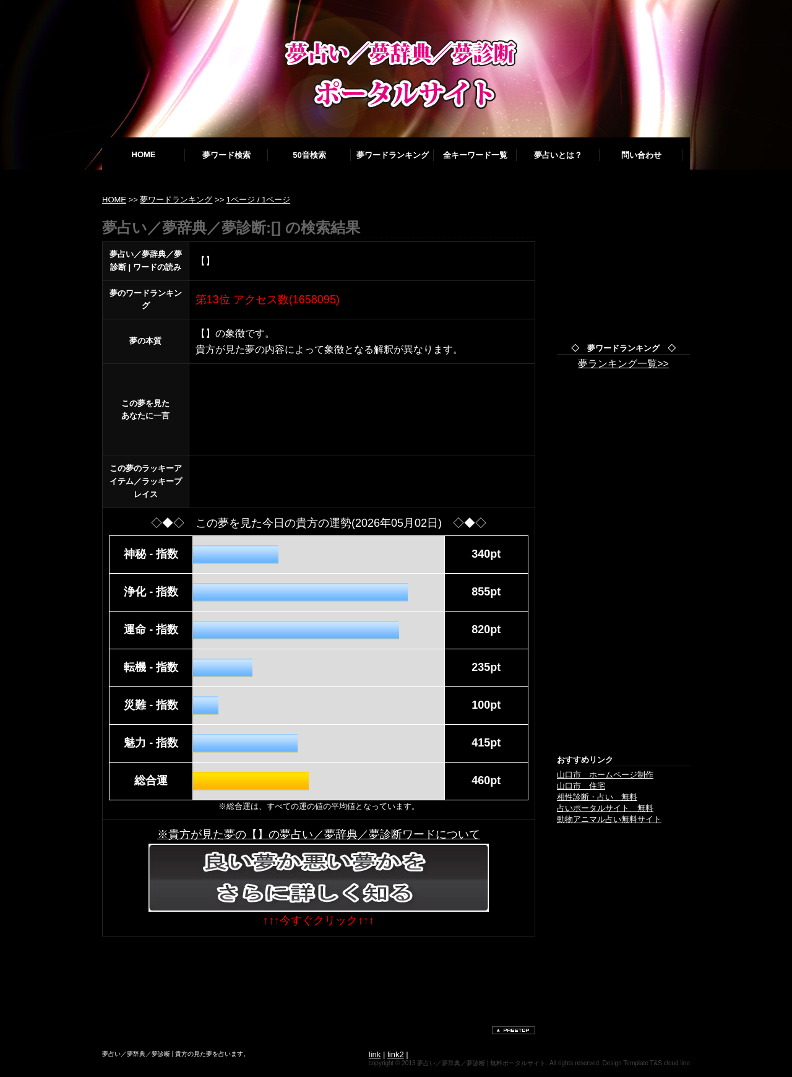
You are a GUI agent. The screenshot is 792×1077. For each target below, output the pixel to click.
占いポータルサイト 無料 (605, 808)
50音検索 (309, 155)
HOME (144, 154)
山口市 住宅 (581, 785)
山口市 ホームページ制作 (605, 774)
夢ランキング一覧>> (623, 363)
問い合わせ (641, 155)
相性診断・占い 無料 (597, 797)
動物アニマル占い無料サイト (609, 819)
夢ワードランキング (392, 155)
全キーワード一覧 (475, 155)
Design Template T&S (632, 1063)
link (375, 1054)
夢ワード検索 (226, 155)
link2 (395, 1054)
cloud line (677, 1063)
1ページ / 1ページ (258, 199)
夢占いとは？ (558, 155)
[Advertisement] (327, 973)
